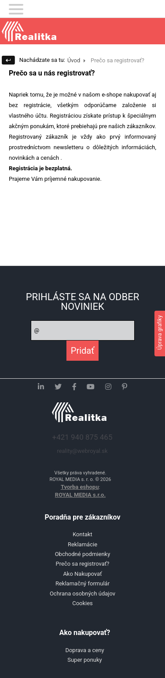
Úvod (73, 60)
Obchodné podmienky (82, 554)
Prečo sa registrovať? (83, 563)
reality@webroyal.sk (82, 451)
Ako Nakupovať (82, 573)
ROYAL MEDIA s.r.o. (80, 494)
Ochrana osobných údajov (82, 593)
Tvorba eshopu (80, 487)
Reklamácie (82, 544)
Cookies (82, 603)
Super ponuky (84, 659)
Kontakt (82, 534)
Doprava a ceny (84, 650)
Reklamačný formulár (82, 583)
